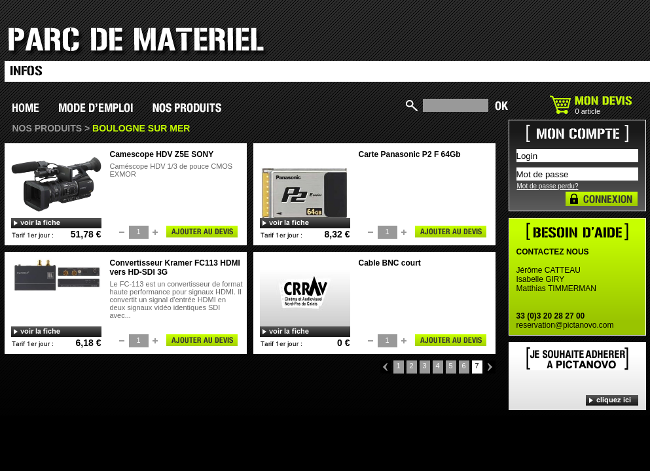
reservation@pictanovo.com (565, 325)
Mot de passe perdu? (548, 186)
